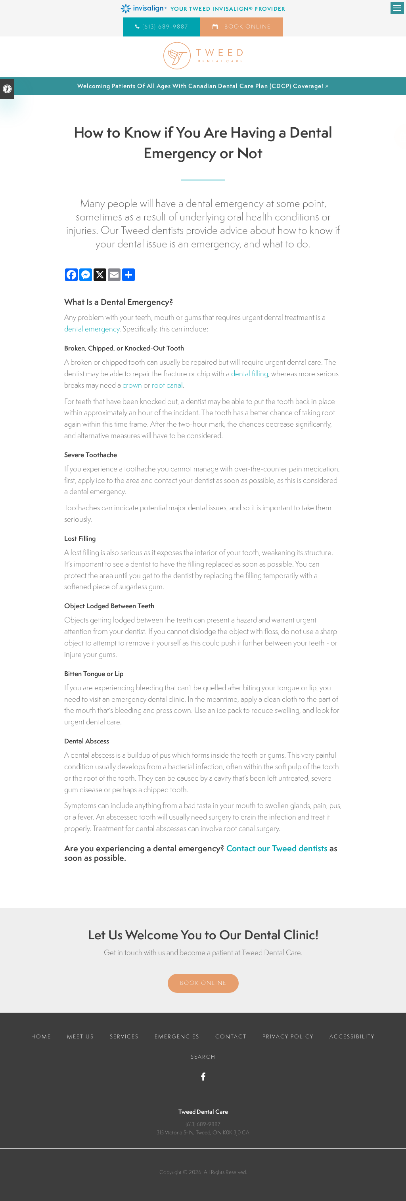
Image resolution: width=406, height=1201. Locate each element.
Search (203, 1056)
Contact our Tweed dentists (276, 848)
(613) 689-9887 (165, 27)
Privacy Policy (288, 1036)
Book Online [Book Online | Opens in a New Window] (246, 27)
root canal (167, 385)
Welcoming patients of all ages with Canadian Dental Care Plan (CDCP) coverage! (200, 86)
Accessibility (352, 1036)
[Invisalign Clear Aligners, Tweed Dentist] (203, 8)
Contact (231, 1036)
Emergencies (177, 1036)
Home (41, 1036)
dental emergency (91, 329)
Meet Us (80, 1036)
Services (124, 1036)
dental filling (249, 373)
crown (132, 385)
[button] (370, 136)
